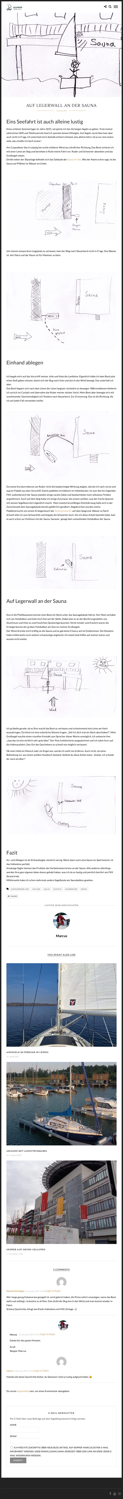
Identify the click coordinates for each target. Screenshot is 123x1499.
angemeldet (23, 1391)
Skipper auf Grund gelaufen (25, 1249)
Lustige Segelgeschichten (61, 905)
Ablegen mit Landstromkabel (26, 1151)
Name (24, 1427)
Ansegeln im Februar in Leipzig (27, 1052)
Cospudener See (20, 889)
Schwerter (71, 889)
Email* (24, 1439)
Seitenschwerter (63, 510)
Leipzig (57, 889)
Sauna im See (74, 159)
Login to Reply (53, 1290)
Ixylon (36, 889)
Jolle (47, 889)
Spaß (84, 889)
